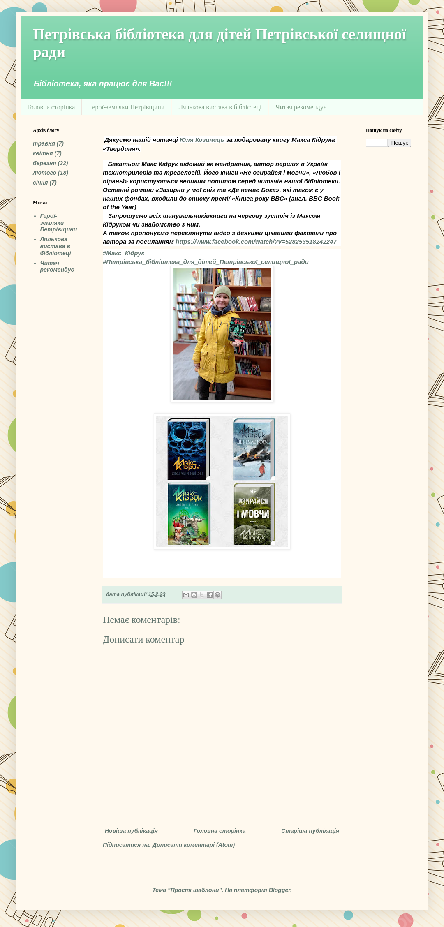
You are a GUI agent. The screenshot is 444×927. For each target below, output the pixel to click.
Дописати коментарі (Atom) (194, 844)
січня (40, 182)
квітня (43, 153)
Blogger (279, 890)
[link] (202, 139)
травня (44, 143)
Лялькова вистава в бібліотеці (219, 107)
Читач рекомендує (300, 107)
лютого (44, 172)
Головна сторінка (51, 107)
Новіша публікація (131, 831)
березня (44, 163)
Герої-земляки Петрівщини (126, 107)
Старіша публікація (310, 831)
